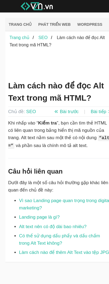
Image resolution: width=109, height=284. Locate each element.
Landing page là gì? (39, 217)
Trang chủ (20, 24)
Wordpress (89, 24)
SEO (31, 111)
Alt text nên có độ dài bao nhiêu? (52, 226)
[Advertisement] (56, 65)
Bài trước (69, 111)
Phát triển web (54, 24)
